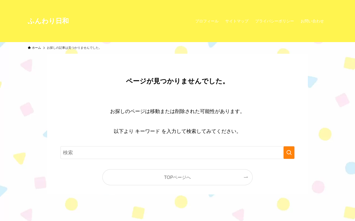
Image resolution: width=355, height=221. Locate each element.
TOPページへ (177, 177)
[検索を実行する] (289, 152)
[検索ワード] (177, 152)
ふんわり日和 (48, 21)
